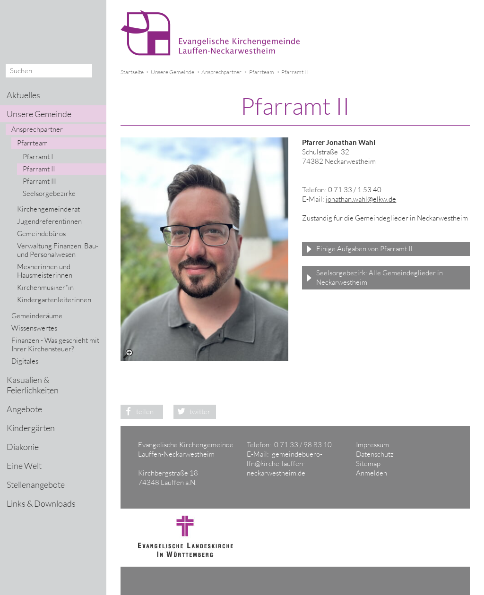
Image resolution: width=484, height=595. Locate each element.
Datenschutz (375, 454)
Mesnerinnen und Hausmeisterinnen (44, 271)
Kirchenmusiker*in (45, 287)
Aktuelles (23, 95)
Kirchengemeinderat (48, 208)
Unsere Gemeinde (172, 72)
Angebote (24, 409)
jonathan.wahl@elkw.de (361, 199)
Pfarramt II (39, 168)
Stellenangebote (36, 484)
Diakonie (23, 447)
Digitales (24, 361)
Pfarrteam (261, 72)
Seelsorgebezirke (49, 193)
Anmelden (371, 472)
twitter (191, 411)
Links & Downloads (41, 503)
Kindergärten (31, 428)
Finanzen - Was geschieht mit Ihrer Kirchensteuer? (55, 344)
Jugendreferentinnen (49, 221)
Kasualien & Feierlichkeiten (33, 384)
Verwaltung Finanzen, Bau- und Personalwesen (57, 250)
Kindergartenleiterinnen (54, 299)
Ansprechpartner (221, 72)
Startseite (132, 72)
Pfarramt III (40, 181)
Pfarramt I (38, 156)
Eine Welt (24, 465)
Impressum (372, 444)
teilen (137, 411)
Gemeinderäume (36, 315)
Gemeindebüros (41, 233)
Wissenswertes (34, 327)
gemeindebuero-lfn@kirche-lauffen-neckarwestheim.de (284, 463)
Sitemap (368, 463)
